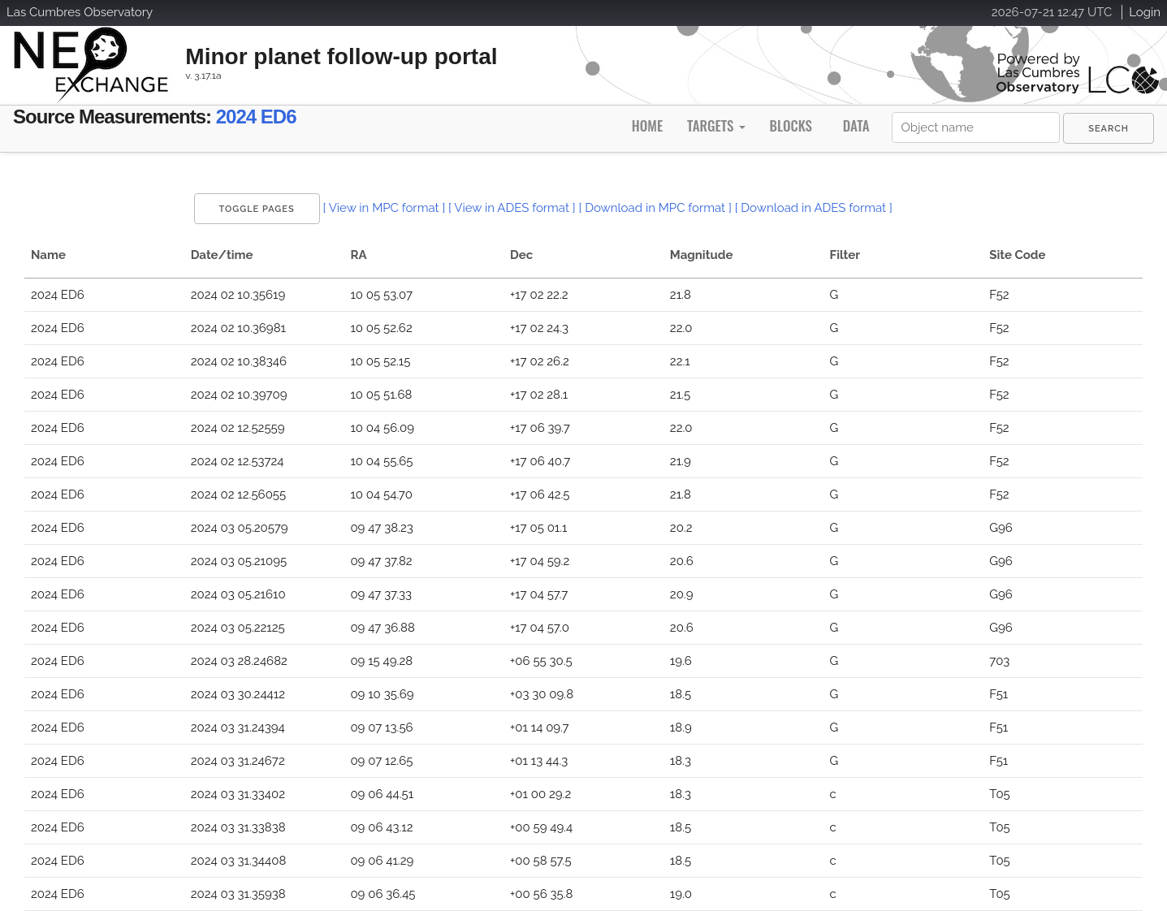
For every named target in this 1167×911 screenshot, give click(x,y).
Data (856, 125)
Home (647, 125)
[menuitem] (1108, 128)
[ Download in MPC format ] (655, 208)
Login (1145, 12)
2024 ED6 (256, 116)
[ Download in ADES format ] (814, 208)
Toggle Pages (257, 209)
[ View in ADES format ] (512, 208)
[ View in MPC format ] (383, 208)
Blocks (790, 125)
